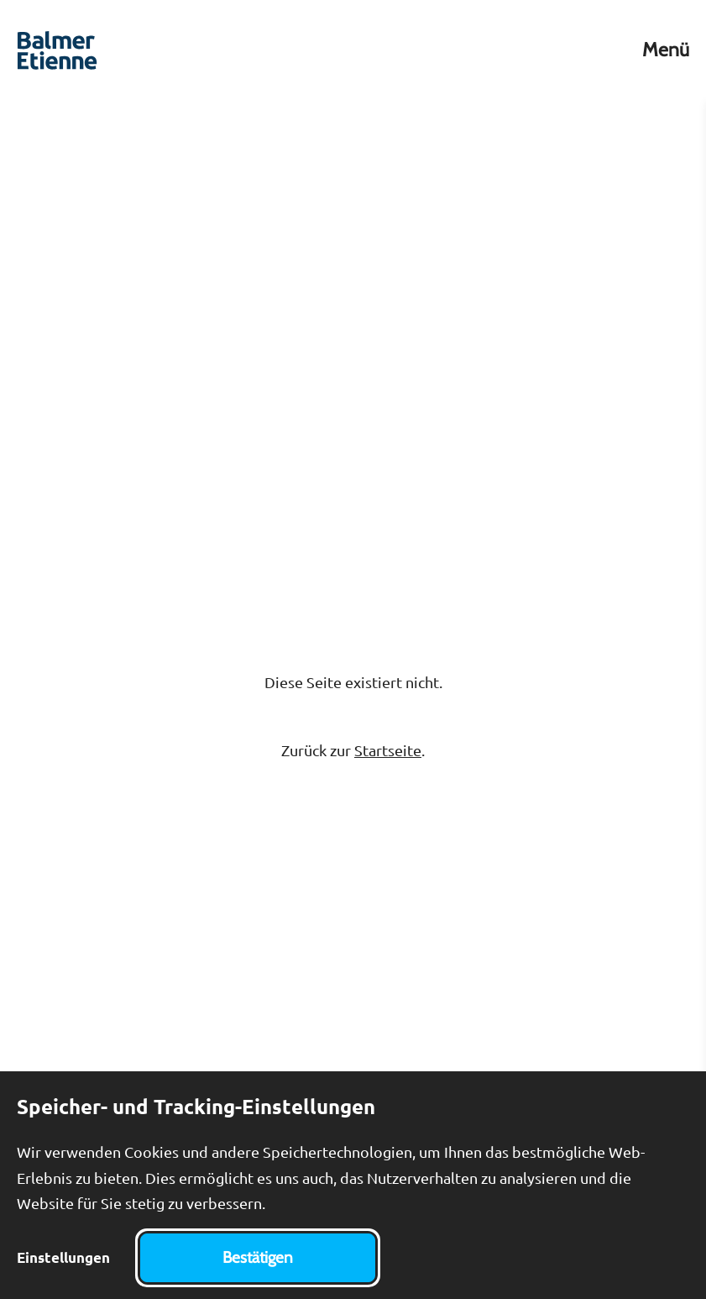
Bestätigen (257, 1257)
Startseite (387, 750)
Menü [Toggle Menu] (665, 50)
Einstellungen (63, 1257)
